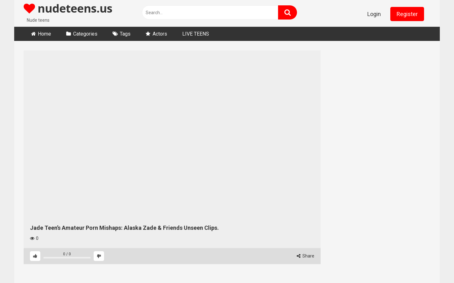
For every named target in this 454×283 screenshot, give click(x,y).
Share (305, 255)
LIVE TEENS (195, 34)
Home (44, 34)
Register (407, 14)
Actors (160, 34)
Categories (85, 34)
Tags (125, 34)
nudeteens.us (68, 8)
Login (374, 14)
